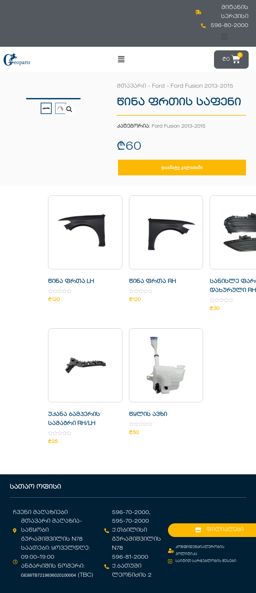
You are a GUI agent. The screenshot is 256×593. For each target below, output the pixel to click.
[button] (224, 36)
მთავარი (131, 86)
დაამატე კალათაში (182, 167)
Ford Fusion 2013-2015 (202, 86)
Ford (158, 86)
